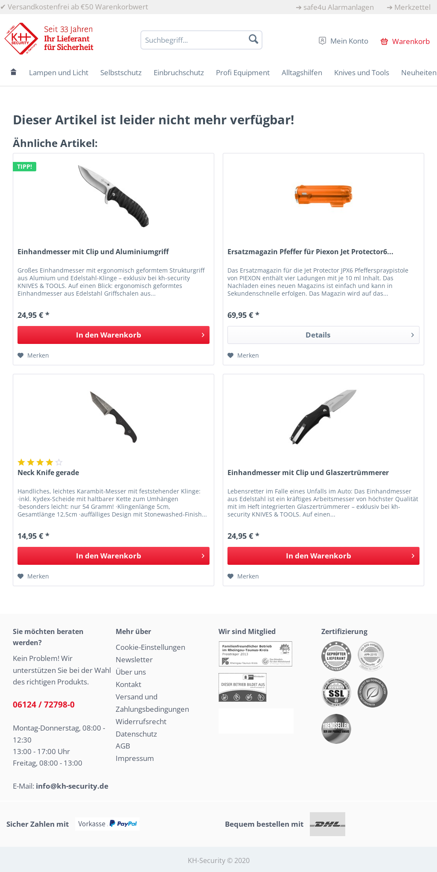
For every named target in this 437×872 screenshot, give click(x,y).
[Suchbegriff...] (201, 40)
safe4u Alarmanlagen (338, 7)
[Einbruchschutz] (179, 72)
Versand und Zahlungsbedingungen (152, 703)
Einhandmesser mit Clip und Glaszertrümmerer (308, 472)
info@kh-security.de (72, 786)
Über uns (131, 672)
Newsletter (134, 659)
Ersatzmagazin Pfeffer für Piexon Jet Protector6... (310, 251)
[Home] (13, 72)
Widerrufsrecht (141, 721)
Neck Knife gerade (48, 472)
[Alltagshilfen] (302, 72)
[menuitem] (334, 7)
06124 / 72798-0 (44, 704)
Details (360, 334)
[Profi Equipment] (243, 72)
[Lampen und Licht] (58, 72)
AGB (123, 746)
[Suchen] (253, 38)
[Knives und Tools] (361, 72)
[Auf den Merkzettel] (33, 355)
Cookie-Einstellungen (150, 647)
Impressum (135, 758)
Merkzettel (412, 7)
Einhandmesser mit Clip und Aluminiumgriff (93, 251)
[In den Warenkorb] (113, 335)
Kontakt (128, 684)
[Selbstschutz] (121, 72)
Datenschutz (136, 734)
